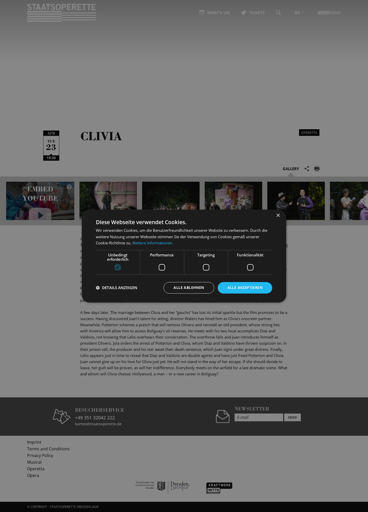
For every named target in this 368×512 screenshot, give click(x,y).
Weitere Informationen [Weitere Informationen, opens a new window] (152, 243)
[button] (116, 288)
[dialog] (184, 256)
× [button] (278, 215)
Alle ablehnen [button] (189, 287)
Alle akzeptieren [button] (244, 287)
